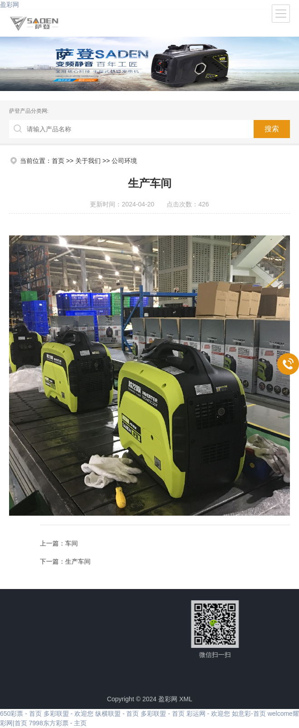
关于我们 (88, 160)
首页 (58, 160)
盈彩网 (9, 4)
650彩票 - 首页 (21, 713)
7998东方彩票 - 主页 (58, 723)
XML (185, 701)
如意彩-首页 (249, 713)
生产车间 (271, 561)
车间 (264, 543)
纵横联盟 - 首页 (117, 713)
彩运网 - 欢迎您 (208, 713)
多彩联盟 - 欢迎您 (68, 713)
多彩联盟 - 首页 (162, 713)
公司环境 (124, 160)
